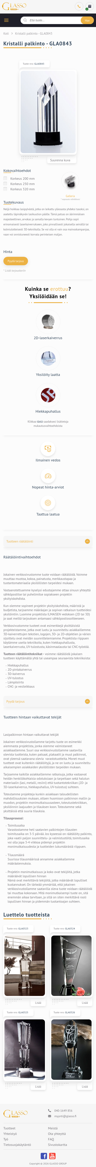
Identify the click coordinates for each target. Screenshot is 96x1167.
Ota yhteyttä (57, 1134)
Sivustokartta (57, 1145)
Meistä (53, 1128)
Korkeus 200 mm (22, 178)
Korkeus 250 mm (22, 183)
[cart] (89, 6)
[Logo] (15, 1113)
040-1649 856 (63, 1110)
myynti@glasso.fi (65, 1116)
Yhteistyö (10, 1134)
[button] (48, 541)
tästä (40, 421)
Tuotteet (9, 1128)
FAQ (51, 1139)
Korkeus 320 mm (22, 189)
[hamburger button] (6, 20)
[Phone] (79, 6)
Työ (5, 1139)
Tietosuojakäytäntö (17, 1145)
